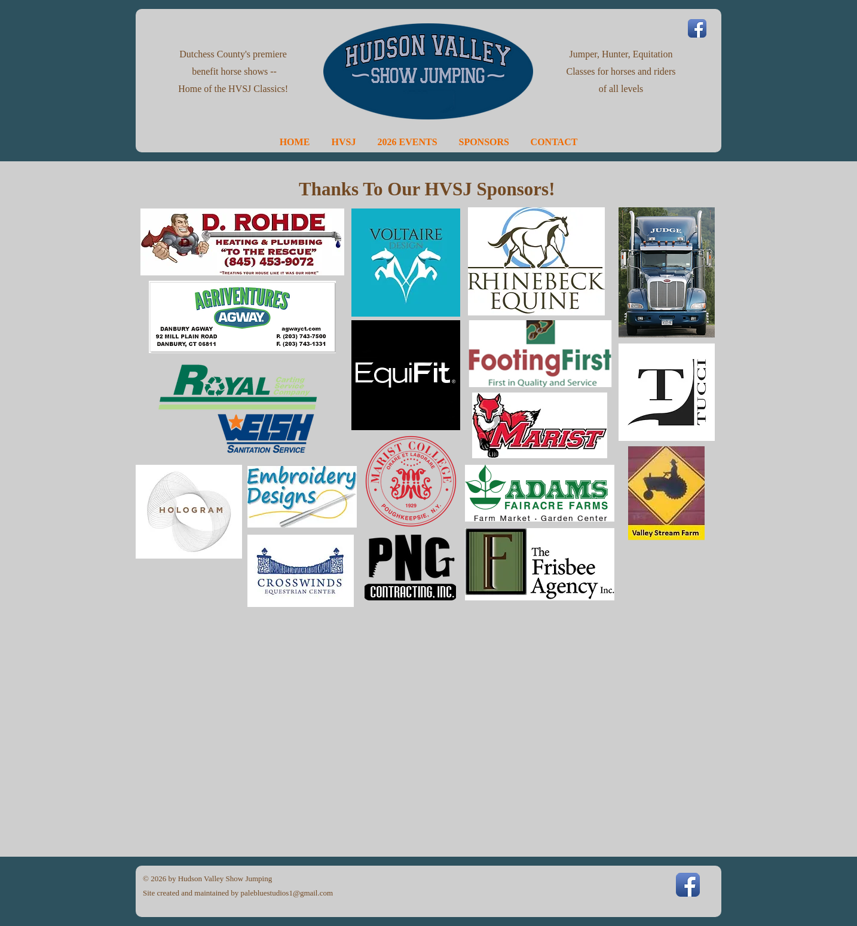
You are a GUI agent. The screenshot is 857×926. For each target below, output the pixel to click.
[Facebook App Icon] (697, 28)
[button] (344, 142)
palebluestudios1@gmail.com (287, 892)
